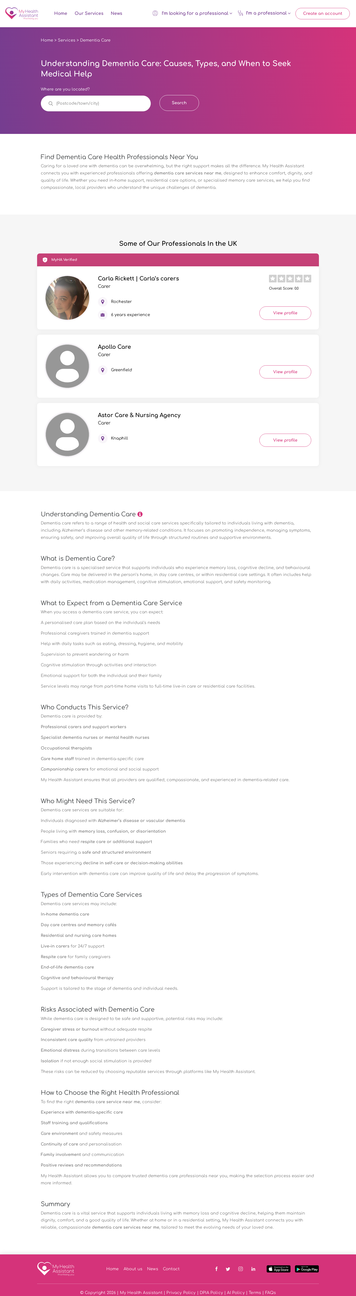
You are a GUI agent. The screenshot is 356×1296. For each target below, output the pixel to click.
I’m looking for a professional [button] (192, 14)
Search (179, 104)
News (116, 14)
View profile (285, 314)
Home (60, 14)
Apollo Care (114, 348)
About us (133, 1270)
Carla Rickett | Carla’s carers (138, 280)
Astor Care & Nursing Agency (139, 416)
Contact (171, 1270)
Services (66, 41)
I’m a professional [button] (264, 13)
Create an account (322, 14)
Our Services (89, 14)
